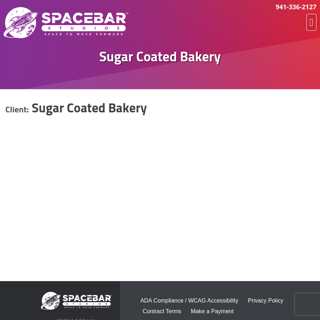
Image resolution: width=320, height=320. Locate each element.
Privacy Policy (266, 301)
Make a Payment (212, 311)
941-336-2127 (295, 6)
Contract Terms (162, 311)
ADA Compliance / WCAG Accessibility (189, 301)
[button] (311, 22)
